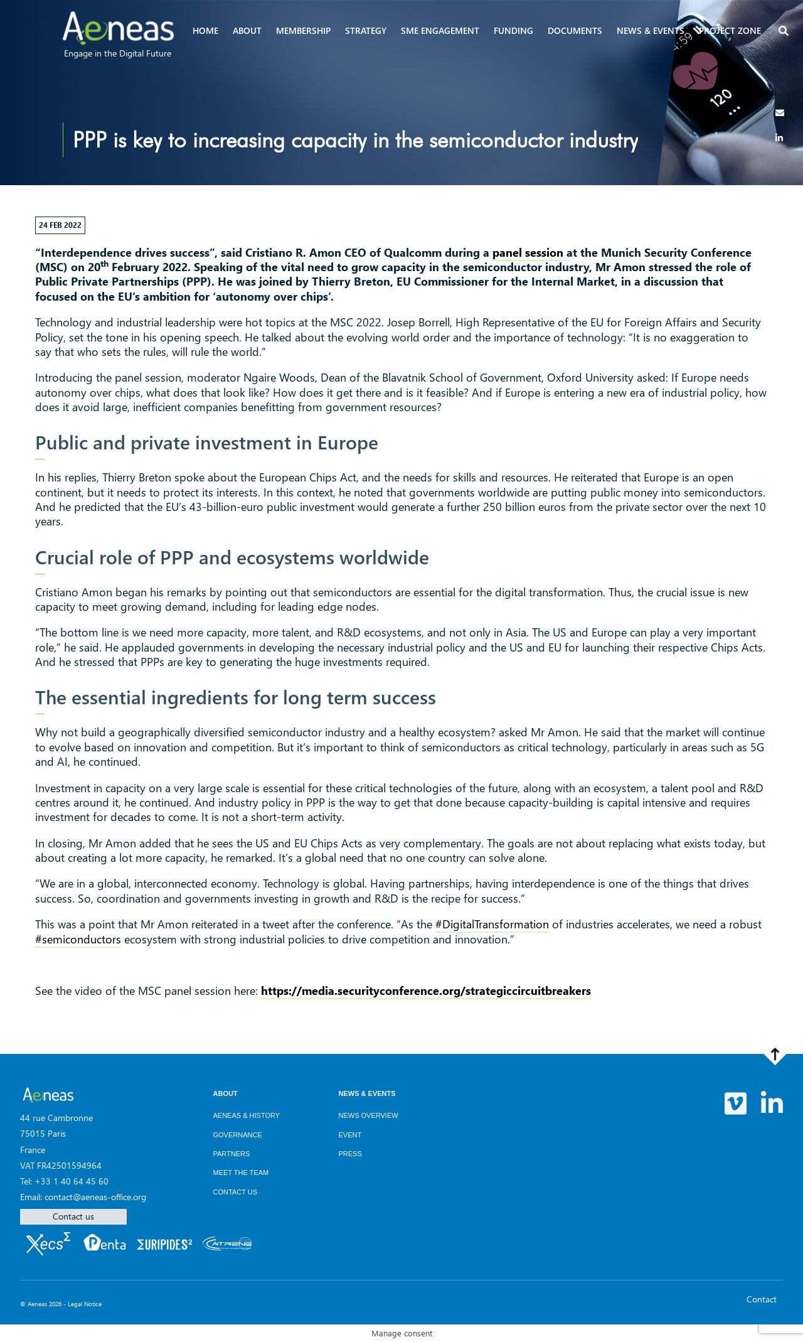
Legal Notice (85, 1303)
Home (205, 30)
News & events (650, 30)
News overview (368, 1115)
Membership (303, 30)
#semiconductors (78, 939)
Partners (231, 1153)
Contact (762, 1299)
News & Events (367, 1093)
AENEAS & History (246, 1115)
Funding (513, 30)
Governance (237, 1135)
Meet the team (241, 1172)
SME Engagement (440, 30)
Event (350, 1135)
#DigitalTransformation (492, 923)
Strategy (365, 30)
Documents (575, 30)
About (247, 30)
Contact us (73, 1216)
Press (350, 1153)
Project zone (730, 30)
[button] (785, 32)
